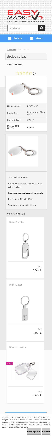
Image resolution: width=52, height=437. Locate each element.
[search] (41, 28)
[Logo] (26, 16)
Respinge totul (34, 431)
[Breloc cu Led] (26, 77)
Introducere (11, 49)
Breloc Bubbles (16, 222)
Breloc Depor (15, 284)
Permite (46, 431)
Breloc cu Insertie (17, 347)
